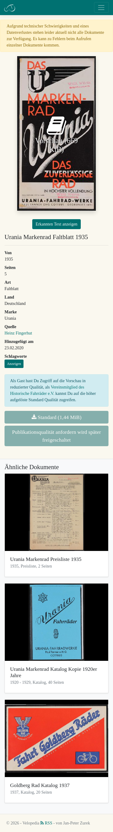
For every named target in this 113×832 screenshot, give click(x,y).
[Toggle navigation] (101, 7)
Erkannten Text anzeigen (56, 224)
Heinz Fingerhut (18, 333)
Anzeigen (14, 364)
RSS (46, 823)
